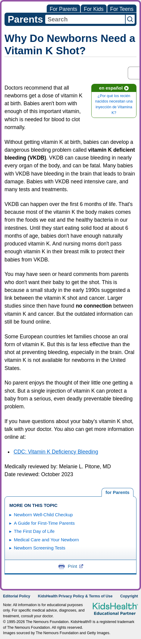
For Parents (63, 9)
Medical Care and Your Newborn (46, 539)
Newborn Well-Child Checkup (43, 514)
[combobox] (85, 19)
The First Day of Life (34, 531)
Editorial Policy (16, 596)
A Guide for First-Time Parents (44, 523)
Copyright (129, 596)
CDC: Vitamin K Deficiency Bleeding (56, 452)
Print (75, 566)
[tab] (117, 492)
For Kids (93, 9)
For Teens (122, 9)
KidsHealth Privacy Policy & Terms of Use (75, 596)
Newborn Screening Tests (39, 547)
